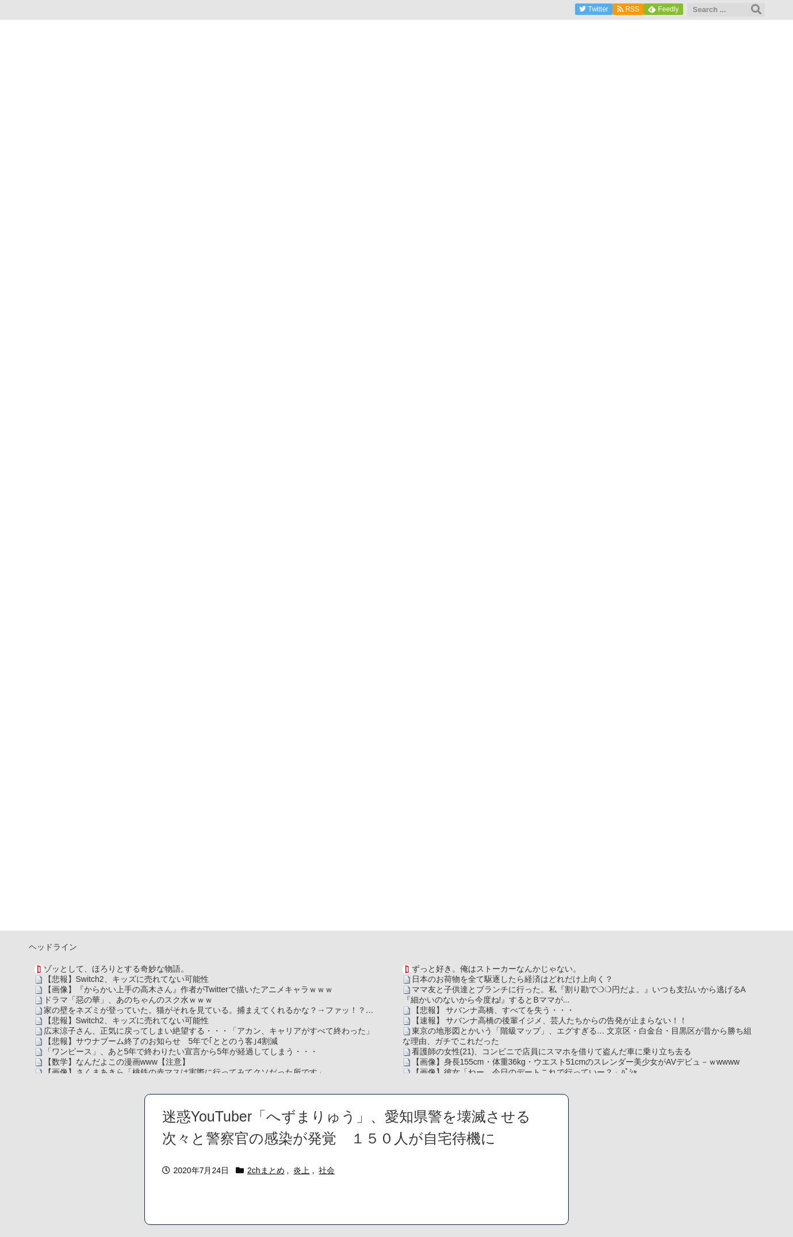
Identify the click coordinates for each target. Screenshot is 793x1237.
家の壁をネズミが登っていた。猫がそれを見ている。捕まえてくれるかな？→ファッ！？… (209, 1010)
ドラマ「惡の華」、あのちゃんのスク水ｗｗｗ (128, 999)
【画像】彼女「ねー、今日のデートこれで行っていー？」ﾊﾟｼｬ (524, 1072)
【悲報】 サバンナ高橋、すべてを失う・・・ (493, 1010)
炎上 (301, 1170)
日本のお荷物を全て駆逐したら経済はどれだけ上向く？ (512, 979)
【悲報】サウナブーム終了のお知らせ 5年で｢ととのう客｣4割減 (161, 1041)
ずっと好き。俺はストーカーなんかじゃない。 (496, 968)
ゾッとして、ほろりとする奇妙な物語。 (116, 968)
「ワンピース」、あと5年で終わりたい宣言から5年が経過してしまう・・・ (181, 1051)
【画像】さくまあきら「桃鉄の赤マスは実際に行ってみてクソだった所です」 (184, 1072)
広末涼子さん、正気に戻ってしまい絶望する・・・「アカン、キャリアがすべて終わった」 (209, 1030)
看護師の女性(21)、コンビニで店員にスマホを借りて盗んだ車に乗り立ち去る (552, 1051)
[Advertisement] (397, 850)
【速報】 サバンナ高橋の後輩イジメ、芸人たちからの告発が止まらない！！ (550, 1020)
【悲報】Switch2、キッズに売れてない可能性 (126, 979)
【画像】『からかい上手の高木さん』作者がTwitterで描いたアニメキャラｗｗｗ (188, 989)
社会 (327, 1170)
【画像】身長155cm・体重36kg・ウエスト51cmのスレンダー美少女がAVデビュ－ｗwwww (576, 1061)
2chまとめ (266, 1170)
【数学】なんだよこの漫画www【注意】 (117, 1061)
